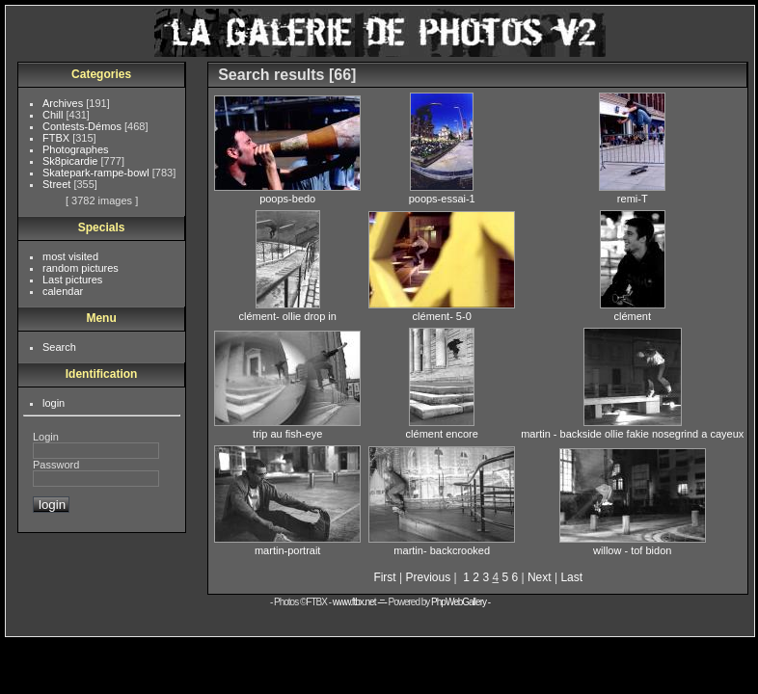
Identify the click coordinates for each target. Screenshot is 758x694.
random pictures (80, 268)
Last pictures (72, 279)
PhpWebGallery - (460, 602)
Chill (54, 114)
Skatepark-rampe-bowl (97, 172)
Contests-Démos (83, 126)
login (53, 403)
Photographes (75, 149)
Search (59, 347)
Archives (64, 103)
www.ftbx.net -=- (361, 602)
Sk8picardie (71, 161)
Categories (101, 74)
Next (540, 577)
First (384, 577)
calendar (62, 291)
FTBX (57, 138)
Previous (428, 577)
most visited (70, 256)
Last (571, 577)
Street (57, 184)
